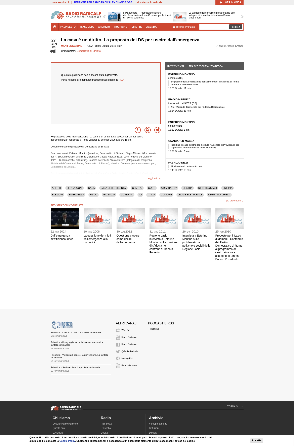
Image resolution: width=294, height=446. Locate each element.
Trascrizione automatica (206, 66)
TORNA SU (233, 406)
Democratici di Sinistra (89, 51)
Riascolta (106, 428)
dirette (136, 26)
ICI (140, 194)
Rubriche (154, 329)
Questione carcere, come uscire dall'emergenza (128, 239)
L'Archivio (58, 432)
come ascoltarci (60, 2)
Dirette (104, 432)
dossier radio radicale (149, 2)
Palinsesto (106, 423)
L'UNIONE (166, 194)
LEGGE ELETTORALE (190, 194)
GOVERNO (127, 194)
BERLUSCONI (74, 188)
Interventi (175, 66)
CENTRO (137, 188)
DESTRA (188, 188)
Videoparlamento (158, 423)
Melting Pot (127, 358)
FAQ (121, 79)
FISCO (93, 194)
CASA (91, 188)
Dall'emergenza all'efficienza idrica (62, 237)
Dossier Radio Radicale (65, 423)
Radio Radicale (129, 337)
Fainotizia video (129, 365)
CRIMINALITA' (169, 188)
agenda (151, 26)
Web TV (125, 330)
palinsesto (68, 26)
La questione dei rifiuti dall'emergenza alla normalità (97, 239)
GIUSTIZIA (109, 194)
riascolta (87, 26)
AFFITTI (56, 188)
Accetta (256, 440)
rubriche (120, 26)
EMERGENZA (76, 194)
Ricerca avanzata (185, 26)
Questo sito (59, 428)
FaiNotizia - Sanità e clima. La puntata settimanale (75, 367)
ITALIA (151, 194)
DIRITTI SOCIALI (207, 188)
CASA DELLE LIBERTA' (113, 188)
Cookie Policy (67, 441)
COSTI (152, 188)
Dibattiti (153, 432)
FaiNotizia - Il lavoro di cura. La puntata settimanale (76, 332)
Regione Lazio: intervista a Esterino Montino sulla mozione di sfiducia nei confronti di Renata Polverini (163, 244)
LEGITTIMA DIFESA (219, 194)
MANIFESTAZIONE (71, 46)
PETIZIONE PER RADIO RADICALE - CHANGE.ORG (103, 2)
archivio (104, 26)
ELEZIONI (57, 194)
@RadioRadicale (130, 351)
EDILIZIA (228, 188)
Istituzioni (154, 428)
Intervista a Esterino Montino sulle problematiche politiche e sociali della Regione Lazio (196, 242)
